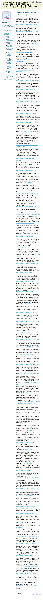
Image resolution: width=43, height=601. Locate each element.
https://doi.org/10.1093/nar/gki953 (24, 236)
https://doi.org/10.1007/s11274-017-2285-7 (26, 585)
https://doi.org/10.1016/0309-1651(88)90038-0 (27, 80)
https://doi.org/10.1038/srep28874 (24, 281)
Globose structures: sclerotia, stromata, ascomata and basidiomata (9, 66)
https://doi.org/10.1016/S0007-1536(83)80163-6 (28, 339)
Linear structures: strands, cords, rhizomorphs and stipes (9, 57)
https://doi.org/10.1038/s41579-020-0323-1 (26, 170)
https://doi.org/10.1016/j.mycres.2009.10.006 (27, 122)
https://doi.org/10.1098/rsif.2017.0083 (25, 291)
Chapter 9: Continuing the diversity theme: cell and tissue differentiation (8, 32)
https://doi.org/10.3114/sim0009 (24, 555)
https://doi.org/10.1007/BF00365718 (30, 373)
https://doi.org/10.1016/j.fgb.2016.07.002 (26, 442)
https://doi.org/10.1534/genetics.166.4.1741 (27, 24)
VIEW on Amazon (34, 43)
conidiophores (10, 46)
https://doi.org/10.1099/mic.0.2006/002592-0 (27, 31)
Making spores (8, 43)
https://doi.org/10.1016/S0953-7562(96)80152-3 (28, 402)
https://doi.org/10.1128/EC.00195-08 (25, 223)
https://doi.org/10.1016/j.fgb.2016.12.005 (26, 506)
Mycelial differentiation (10, 40)
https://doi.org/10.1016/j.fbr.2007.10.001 (26, 113)
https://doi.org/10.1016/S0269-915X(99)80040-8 (28, 214)
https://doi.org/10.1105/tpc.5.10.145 (25, 513)
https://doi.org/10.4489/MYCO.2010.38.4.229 (27, 573)
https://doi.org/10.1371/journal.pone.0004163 (27, 488)
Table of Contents (6, 22)
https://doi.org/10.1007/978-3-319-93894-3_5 (27, 145)
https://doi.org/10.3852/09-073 (23, 470)
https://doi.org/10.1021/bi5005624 (24, 52)
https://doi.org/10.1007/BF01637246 (25, 332)
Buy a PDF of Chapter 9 (10, 77)
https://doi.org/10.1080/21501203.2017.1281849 (28, 321)
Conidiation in (10, 49)
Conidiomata (9, 52)
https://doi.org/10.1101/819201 (30, 566)
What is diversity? (9, 37)
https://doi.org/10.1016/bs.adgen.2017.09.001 (27, 263)
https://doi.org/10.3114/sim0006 (24, 272)
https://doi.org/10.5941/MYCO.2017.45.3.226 (27, 247)
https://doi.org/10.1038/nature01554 (30, 131)
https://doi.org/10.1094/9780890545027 (25, 543)
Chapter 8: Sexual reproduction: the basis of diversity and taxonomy (8, 27)
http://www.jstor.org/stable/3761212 (24, 354)
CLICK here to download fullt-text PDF (25, 403)
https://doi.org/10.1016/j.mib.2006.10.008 (26, 89)
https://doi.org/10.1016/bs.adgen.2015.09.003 (27, 364)
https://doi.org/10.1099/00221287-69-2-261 (26, 312)
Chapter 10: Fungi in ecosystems (8, 80)
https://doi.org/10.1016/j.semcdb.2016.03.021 (27, 193)
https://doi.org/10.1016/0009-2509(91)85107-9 (27, 536)
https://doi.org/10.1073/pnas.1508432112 (26, 206)
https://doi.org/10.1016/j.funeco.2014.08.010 (27, 478)
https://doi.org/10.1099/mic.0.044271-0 (25, 495)
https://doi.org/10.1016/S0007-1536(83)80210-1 (28, 346)
